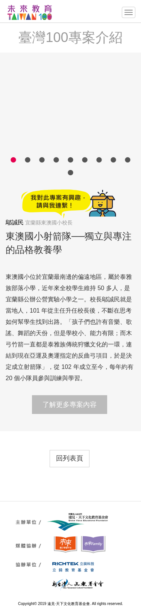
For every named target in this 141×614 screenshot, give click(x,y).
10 (70, 172)
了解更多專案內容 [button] (69, 404)
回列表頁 (69, 458)
